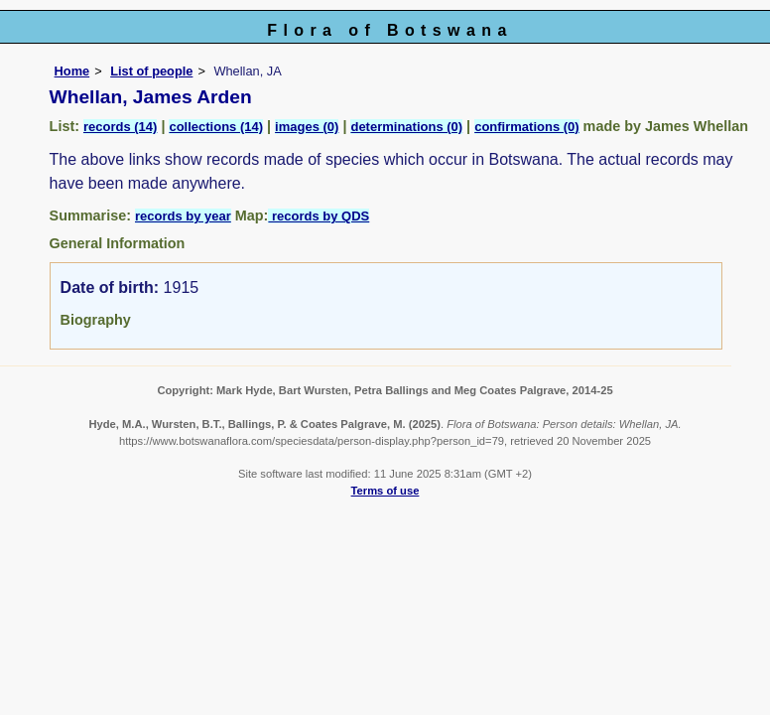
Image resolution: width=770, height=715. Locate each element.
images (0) (306, 126)
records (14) (120, 126)
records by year (183, 216)
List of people (151, 71)
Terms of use (385, 491)
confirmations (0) (526, 126)
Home (72, 71)
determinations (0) (406, 126)
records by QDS (318, 216)
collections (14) (216, 126)
